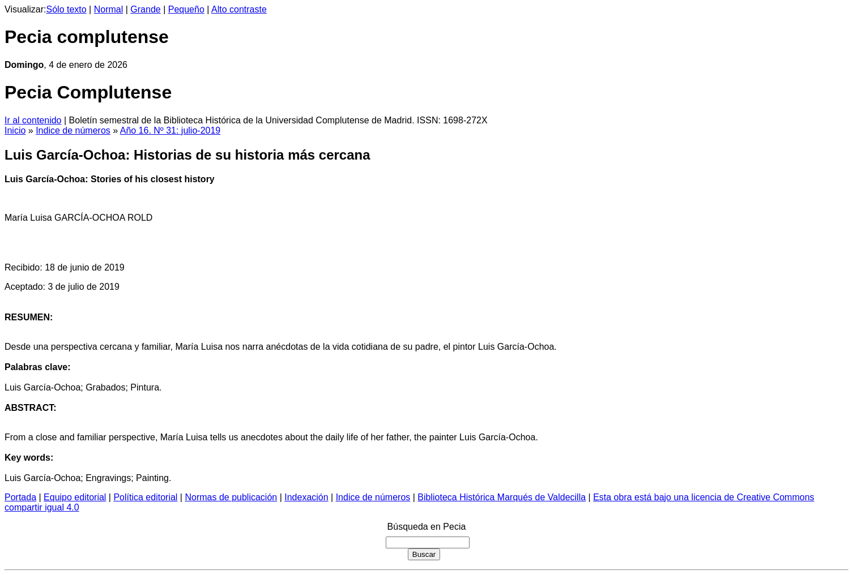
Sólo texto (66, 9)
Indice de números (73, 130)
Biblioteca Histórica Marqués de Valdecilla (501, 497)
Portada (20, 497)
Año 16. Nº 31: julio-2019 (170, 130)
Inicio (15, 130)
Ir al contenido (33, 120)
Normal (108, 9)
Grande (145, 9)
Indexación (306, 497)
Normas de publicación (231, 497)
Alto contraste (239, 9)
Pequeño (186, 9)
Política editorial (145, 497)
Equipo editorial (75, 497)
